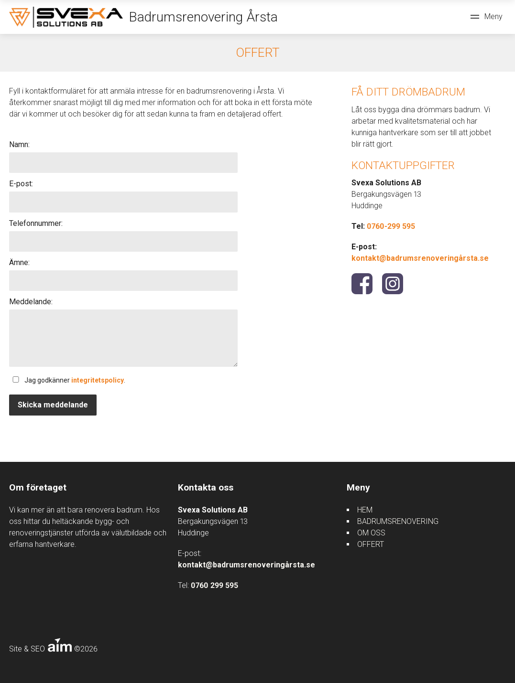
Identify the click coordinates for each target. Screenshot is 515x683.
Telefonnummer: (36, 223)
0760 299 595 (214, 585)
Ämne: (19, 262)
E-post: (21, 183)
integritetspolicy (97, 380)
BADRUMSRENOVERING (397, 521)
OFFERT (370, 544)
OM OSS (371, 532)
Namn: (19, 144)
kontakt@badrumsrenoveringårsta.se (420, 258)
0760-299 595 (391, 226)
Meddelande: (31, 301)
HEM (365, 509)
